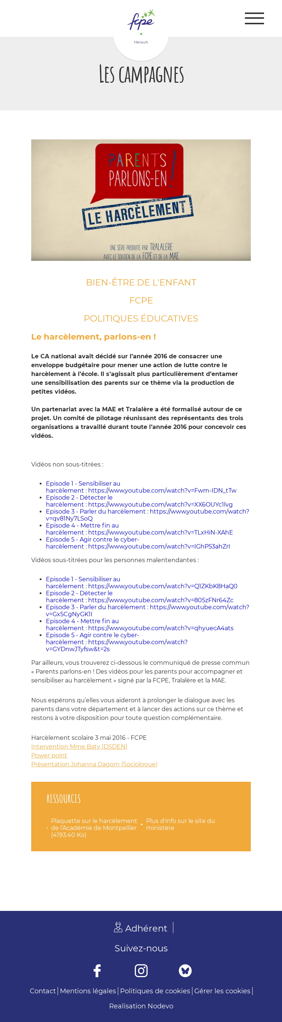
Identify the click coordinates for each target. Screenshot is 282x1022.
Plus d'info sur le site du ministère (180, 824)
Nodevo (160, 1006)
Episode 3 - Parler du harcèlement (96, 511)
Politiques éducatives (141, 318)
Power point (49, 755)
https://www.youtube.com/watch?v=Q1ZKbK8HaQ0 (163, 586)
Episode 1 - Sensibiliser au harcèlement (83, 487)
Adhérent (146, 928)
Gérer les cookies (222, 991)
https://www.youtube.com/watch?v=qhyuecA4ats (161, 628)
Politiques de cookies (155, 991)
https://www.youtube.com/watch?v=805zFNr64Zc (161, 600)
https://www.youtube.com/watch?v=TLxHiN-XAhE (160, 532)
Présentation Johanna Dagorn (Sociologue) (94, 764)
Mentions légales (88, 991)
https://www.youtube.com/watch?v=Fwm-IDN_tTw (162, 490)
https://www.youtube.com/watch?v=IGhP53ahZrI (159, 546)
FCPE (141, 300)
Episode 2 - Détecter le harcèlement (79, 501)
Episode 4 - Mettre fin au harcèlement (82, 529)
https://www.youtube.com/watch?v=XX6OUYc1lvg (160, 504)
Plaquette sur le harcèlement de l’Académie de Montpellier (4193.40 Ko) (94, 827)
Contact (43, 991)
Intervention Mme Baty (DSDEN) (79, 746)
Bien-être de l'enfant (141, 282)
